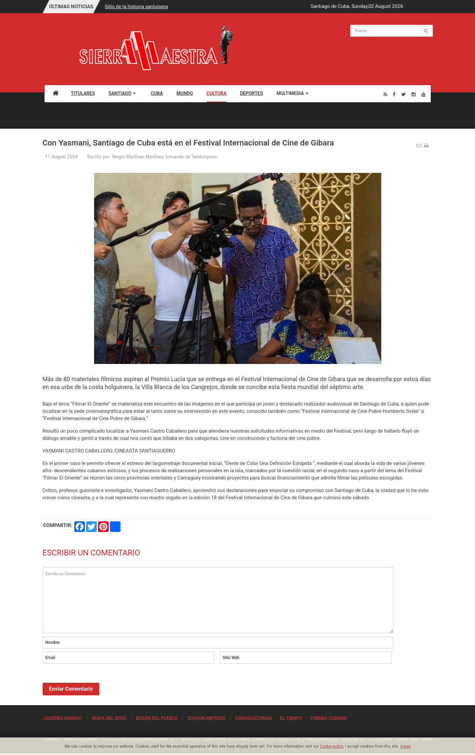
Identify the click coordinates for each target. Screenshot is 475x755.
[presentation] (93, 683)
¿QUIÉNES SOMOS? (62, 717)
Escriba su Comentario (218, 600)
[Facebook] (394, 94)
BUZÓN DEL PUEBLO (157, 717)
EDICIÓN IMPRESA (206, 717)
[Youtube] (423, 94)
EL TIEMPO (291, 717)
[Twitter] (403, 94)
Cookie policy (331, 746)
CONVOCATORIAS (253, 717)
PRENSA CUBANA (328, 717)
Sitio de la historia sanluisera (136, 7)
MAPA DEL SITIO (109, 717)
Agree (405, 746)
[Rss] (385, 94)
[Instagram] (414, 94)
